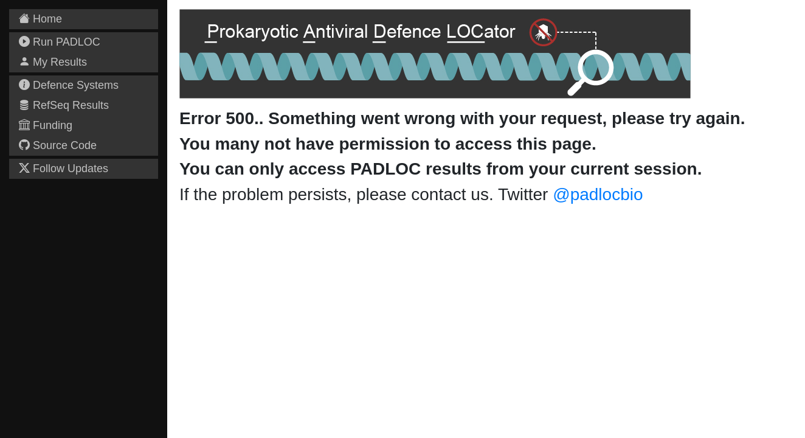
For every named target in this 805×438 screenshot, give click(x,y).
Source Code (58, 145)
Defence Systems (69, 85)
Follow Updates (63, 168)
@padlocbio (598, 194)
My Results (53, 62)
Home (40, 19)
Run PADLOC (59, 42)
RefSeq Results (64, 105)
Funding (45, 125)
